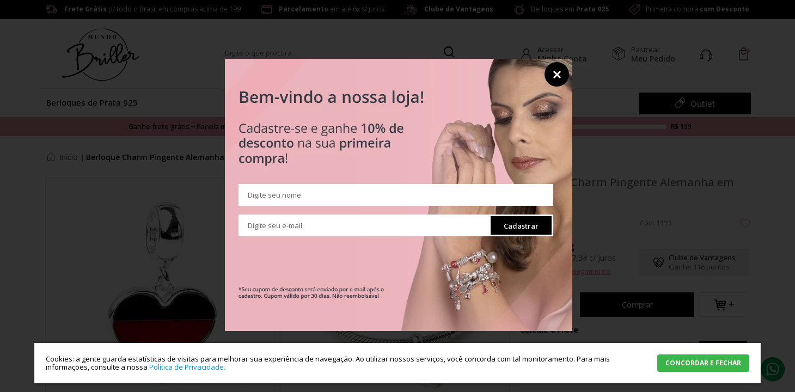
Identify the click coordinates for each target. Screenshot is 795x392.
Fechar (557, 74)
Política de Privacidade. (187, 367)
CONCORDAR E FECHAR (703, 362)
